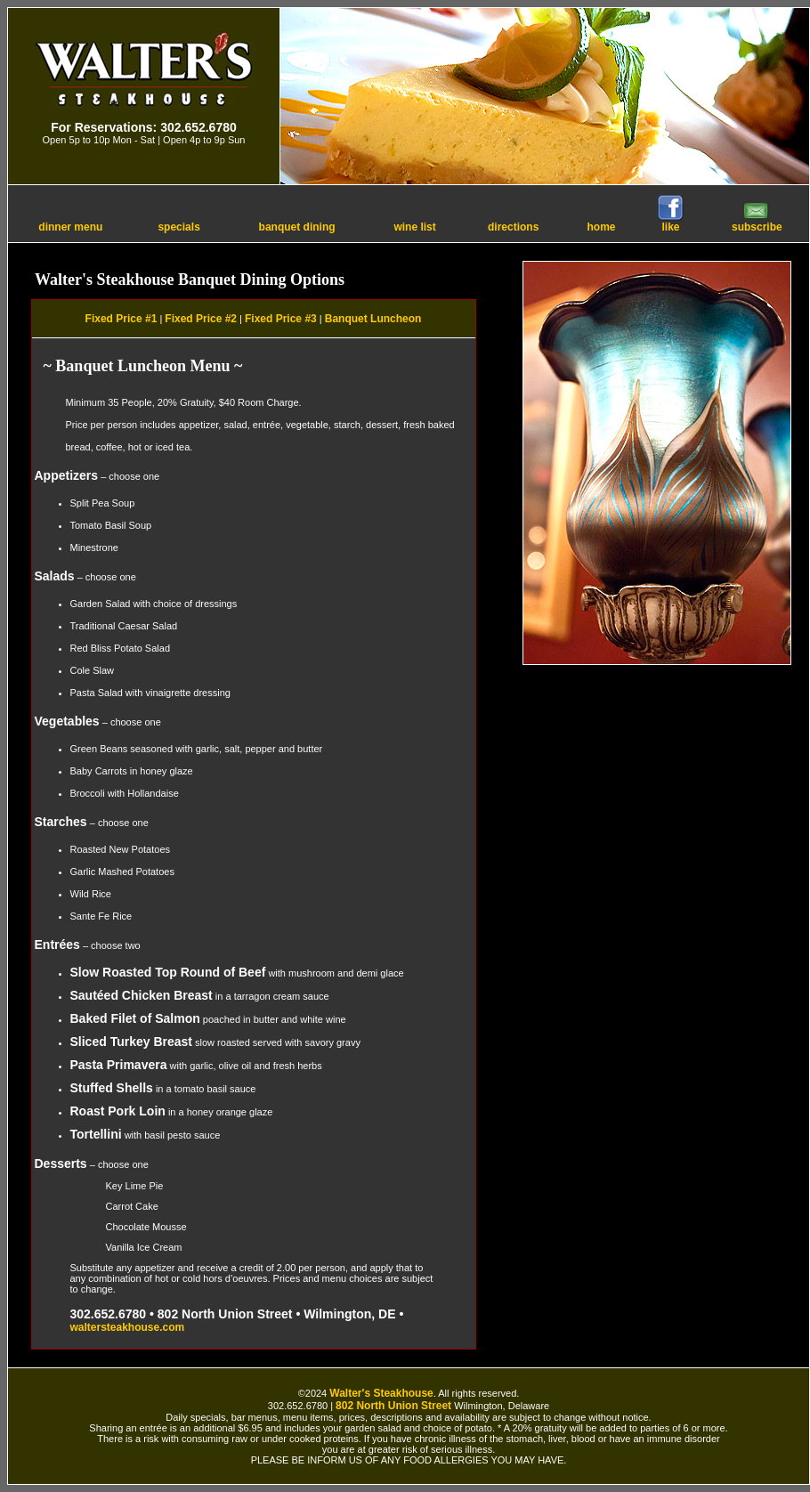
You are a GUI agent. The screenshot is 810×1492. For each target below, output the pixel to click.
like (670, 222)
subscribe (757, 222)
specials (178, 227)
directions (513, 227)
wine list (414, 227)
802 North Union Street (393, 1405)
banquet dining (297, 227)
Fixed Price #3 (281, 318)
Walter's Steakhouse (381, 1393)
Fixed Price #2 (201, 318)
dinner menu (70, 227)
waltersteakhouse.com (127, 1327)
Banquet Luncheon (373, 318)
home (601, 227)
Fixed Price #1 (121, 318)
